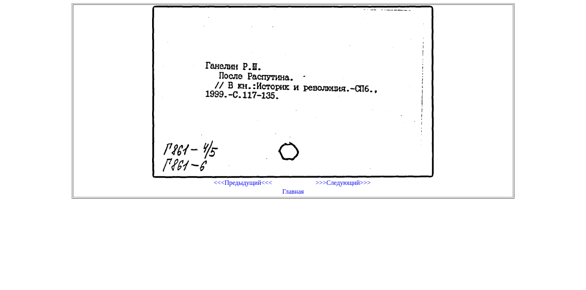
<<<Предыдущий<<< (243, 182)
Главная (293, 191)
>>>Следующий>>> (343, 182)
